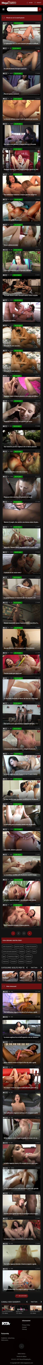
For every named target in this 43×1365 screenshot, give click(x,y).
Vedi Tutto (34, 967)
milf (28, 951)
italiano (22, 951)
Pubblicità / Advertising (7, 1338)
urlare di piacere (31, 946)
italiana (21, 961)
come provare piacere (9, 951)
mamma (5, 961)
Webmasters (4, 1340)
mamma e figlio (13, 956)
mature (29, 961)
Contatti (24, 1327)
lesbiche (28, 956)
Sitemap (24, 1329)
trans (34, 951)
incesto (13, 961)
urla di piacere (7, 946)
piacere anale (19, 946)
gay (4, 956)
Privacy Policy (26, 1325)
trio (22, 956)
